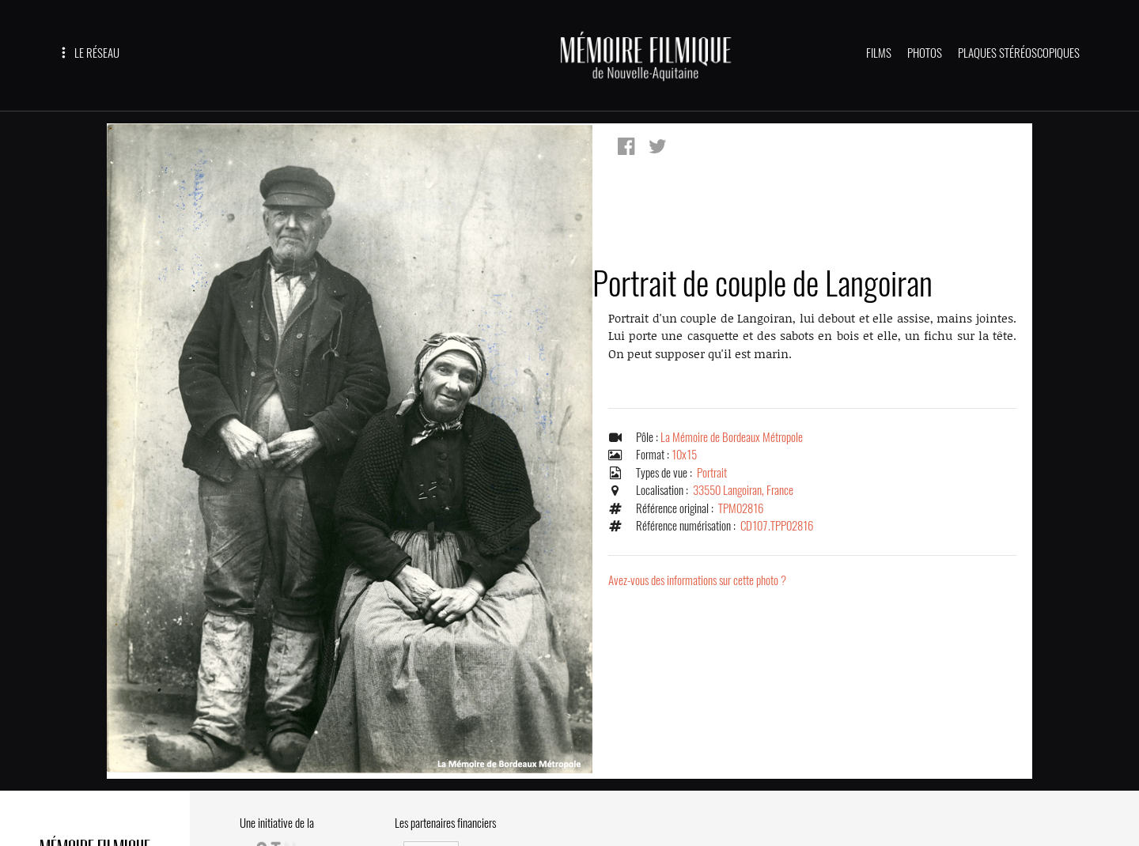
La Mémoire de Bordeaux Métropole (731, 437)
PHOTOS (924, 53)
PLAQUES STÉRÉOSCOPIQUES (1019, 53)
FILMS (878, 53)
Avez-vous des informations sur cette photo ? (697, 580)
